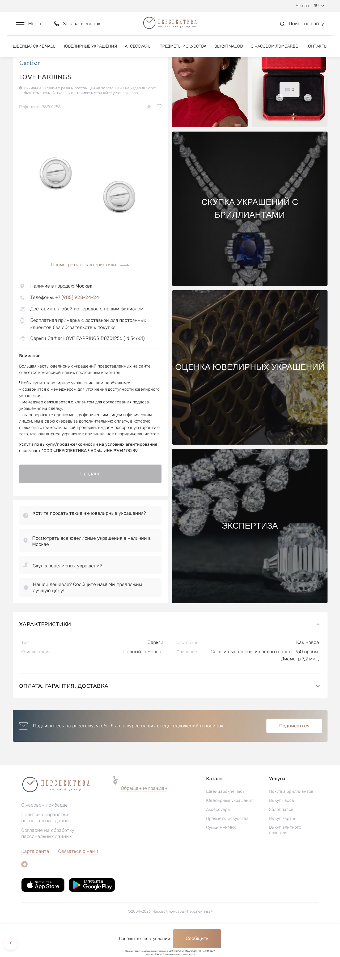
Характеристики (170, 651)
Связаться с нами (78, 879)
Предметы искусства (182, 49)
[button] (28, 25)
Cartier (29, 90)
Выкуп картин (283, 845)
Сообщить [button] (197, 938)
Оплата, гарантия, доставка (170, 713)
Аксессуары (138, 49)
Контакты (316, 49)
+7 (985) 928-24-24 (77, 325)
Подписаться (294, 753)
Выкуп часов (228, 49)
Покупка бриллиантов (291, 818)
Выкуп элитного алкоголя (285, 857)
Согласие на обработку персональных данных (47, 861)
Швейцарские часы (34, 49)
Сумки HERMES (221, 854)
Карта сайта (35, 879)
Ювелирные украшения (90, 49)
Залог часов (281, 836)
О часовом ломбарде (274, 49)
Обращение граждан (144, 816)
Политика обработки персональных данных (46, 845)
